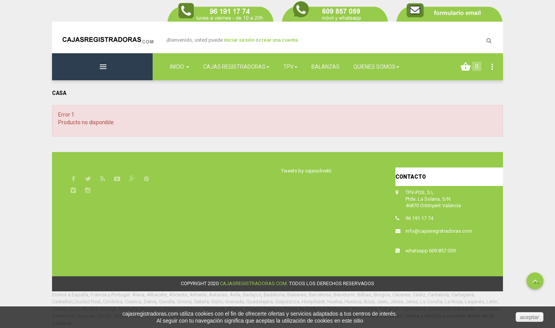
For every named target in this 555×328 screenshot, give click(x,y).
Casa (59, 93)
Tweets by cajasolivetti (306, 171)
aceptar (529, 317)
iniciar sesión (240, 40)
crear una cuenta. (279, 40)
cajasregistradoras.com (253, 283)
